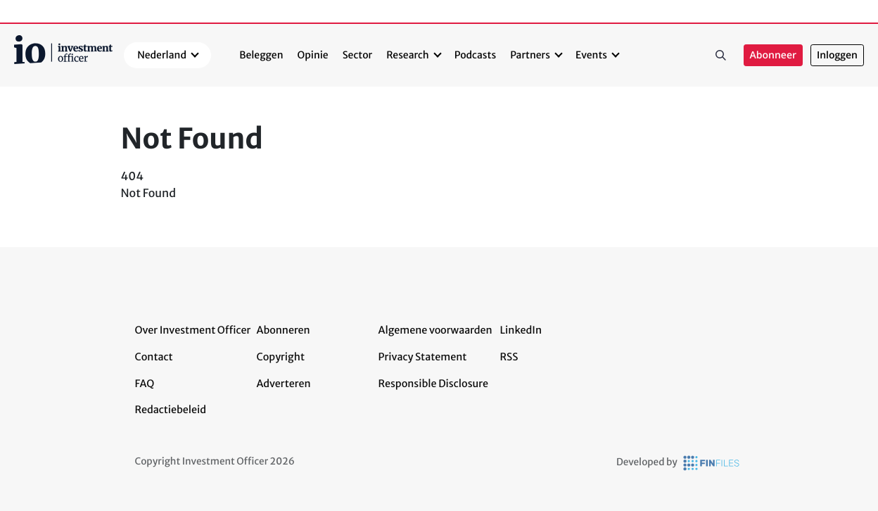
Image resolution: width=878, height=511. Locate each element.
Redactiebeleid (171, 409)
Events (591, 55)
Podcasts (475, 55)
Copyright (281, 357)
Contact (154, 357)
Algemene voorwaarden (435, 330)
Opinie (313, 55)
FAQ (145, 383)
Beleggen (261, 55)
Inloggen (837, 55)
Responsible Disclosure (433, 383)
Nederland (161, 55)
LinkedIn (521, 330)
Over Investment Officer (193, 330)
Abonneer (773, 55)
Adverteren (284, 383)
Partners (530, 55)
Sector (358, 55)
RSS (509, 357)
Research (407, 55)
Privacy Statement (422, 357)
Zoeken (721, 55)
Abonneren (283, 330)
